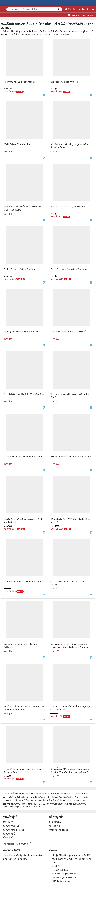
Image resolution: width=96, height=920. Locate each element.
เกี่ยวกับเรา (8, 822)
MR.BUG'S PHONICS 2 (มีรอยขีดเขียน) (68, 207)
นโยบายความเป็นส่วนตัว (14, 830)
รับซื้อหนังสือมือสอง (58, 830)
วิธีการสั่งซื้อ (54, 826)
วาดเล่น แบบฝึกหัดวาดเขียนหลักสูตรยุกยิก (24, 582)
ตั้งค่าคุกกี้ (8, 838)
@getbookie (65, 881)
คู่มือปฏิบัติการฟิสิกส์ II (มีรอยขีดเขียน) (22, 332)
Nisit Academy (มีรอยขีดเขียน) (64, 82)
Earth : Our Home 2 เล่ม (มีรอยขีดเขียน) (68, 269)
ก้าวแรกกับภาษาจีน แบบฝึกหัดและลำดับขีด (24, 457)
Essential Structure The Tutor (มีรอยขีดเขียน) (24, 394)
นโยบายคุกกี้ (9, 834)
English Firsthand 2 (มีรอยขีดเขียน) (20, 269)
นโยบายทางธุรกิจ (11, 826)
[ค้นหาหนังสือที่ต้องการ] (59, 9)
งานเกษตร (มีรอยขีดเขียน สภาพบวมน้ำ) (69, 332)
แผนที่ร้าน (56, 866)
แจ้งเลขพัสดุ (55, 822)
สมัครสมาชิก (89, 15)
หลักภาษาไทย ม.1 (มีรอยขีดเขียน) (19, 82)
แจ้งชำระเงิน (83, 9)
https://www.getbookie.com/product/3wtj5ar (54, 797)
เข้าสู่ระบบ (74, 14)
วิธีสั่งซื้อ (70, 9)
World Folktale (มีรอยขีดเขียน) (17, 144)
